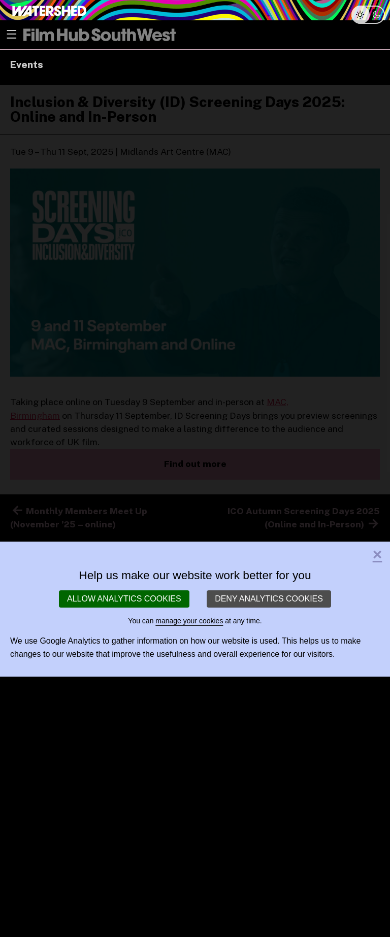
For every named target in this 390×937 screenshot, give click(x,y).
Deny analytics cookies (269, 598)
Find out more (195, 463)
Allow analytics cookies (124, 598)
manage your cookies (189, 621)
